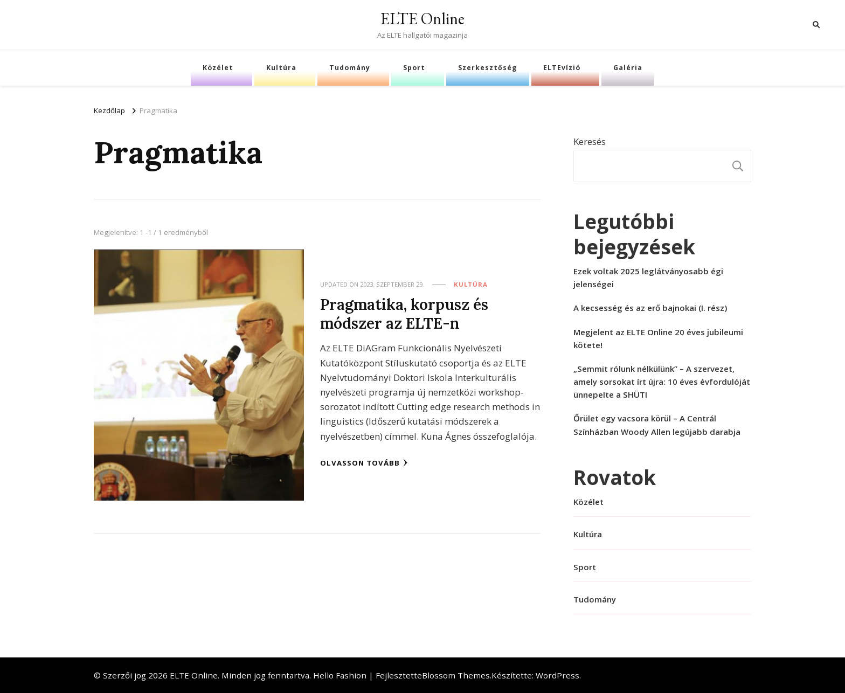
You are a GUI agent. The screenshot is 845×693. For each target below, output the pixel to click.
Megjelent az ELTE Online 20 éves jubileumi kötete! (658, 338)
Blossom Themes (456, 675)
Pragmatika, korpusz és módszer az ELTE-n (404, 313)
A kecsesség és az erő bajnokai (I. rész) (650, 307)
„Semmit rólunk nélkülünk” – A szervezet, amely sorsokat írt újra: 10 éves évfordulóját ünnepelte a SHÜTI (661, 381)
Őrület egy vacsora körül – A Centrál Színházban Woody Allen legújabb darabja (656, 424)
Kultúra (281, 67)
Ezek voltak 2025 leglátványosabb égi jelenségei (648, 277)
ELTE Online (422, 18)
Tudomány (349, 67)
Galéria (627, 67)
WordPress (557, 675)
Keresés (589, 141)
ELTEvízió (561, 67)
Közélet (218, 67)
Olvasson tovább (364, 463)
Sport (414, 67)
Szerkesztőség (487, 67)
